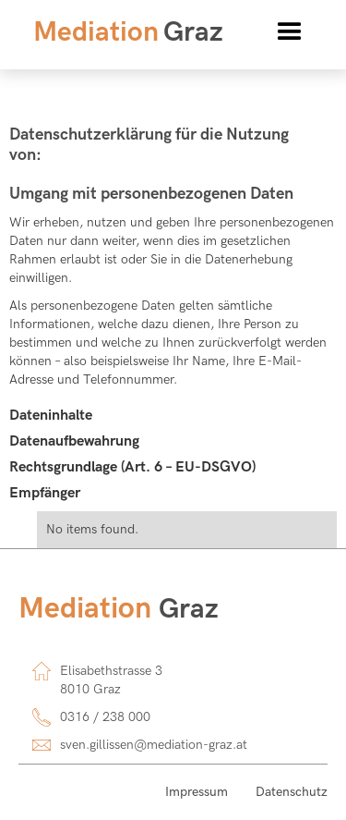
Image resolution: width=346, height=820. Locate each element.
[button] (290, 32)
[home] (123, 32)
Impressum (196, 792)
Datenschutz (292, 792)
